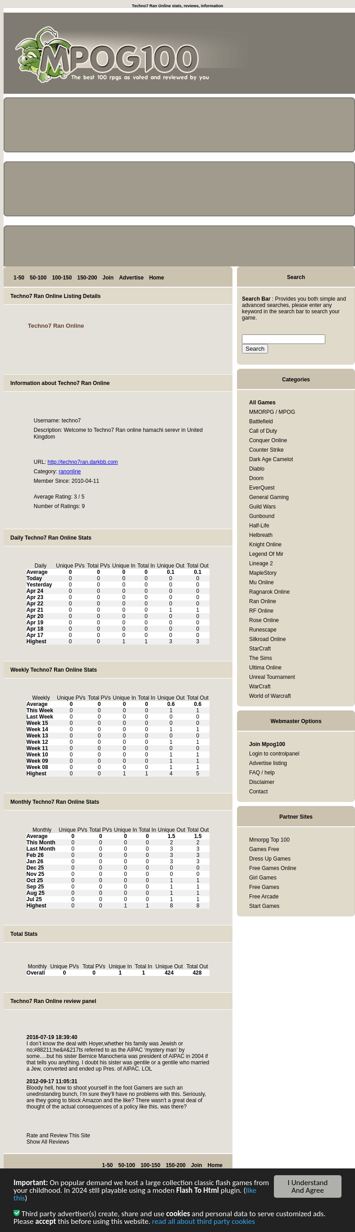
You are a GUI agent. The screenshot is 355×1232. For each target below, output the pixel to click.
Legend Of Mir (266, 554)
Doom (256, 478)
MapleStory (263, 573)
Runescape (263, 630)
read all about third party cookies (203, 1222)
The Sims (260, 658)
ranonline (70, 471)
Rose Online (264, 620)
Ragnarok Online (269, 592)
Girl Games (263, 878)
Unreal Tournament (272, 677)
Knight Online (265, 544)
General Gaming (269, 497)
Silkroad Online (267, 639)
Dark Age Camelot (271, 459)
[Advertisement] (314, 55)
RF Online (261, 611)
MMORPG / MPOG (272, 412)
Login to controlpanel (274, 754)
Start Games (264, 906)
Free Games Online (272, 868)
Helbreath (261, 535)
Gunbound (261, 516)
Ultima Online (265, 667)
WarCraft (260, 686)
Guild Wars (262, 507)
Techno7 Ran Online (56, 325)
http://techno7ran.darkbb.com (82, 462)
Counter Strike (266, 450)
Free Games (264, 887)
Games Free (264, 849)
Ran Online (262, 601)
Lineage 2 (261, 563)
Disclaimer (261, 782)
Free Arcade (263, 896)
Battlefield (261, 421)
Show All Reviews (48, 1142)
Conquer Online (268, 440)
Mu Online (261, 582)
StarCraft (260, 649)
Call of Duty (263, 431)
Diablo (256, 469)
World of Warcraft (270, 696)
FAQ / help (262, 772)
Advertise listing (268, 763)
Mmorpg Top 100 (269, 840)
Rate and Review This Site (58, 1135)
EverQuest (262, 488)
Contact (258, 791)
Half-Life (259, 525)
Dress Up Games (270, 859)
